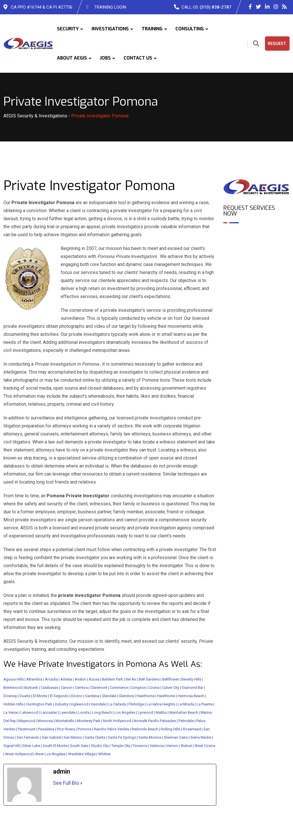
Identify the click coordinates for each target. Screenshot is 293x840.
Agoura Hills (13, 679)
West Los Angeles (50, 754)
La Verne (10, 712)
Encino (76, 696)
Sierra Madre (200, 737)
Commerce (119, 687)
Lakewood (29, 712)
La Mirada (186, 704)
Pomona (84, 729)
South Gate (79, 746)
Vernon (172, 746)
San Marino (73, 737)
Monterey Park (88, 721)
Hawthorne (145, 696)
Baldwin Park (112, 679)
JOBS (105, 58)
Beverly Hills (191, 679)
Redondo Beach (145, 729)
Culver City (170, 687)
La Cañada (117, 704)
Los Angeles (124, 712)
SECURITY (68, 29)
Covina (154, 687)
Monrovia (45, 721)
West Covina (205, 746)
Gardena (92, 696)
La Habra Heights (160, 704)
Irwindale (98, 704)
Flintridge (136, 704)
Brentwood (12, 687)
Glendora (126, 696)
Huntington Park (39, 704)
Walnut (186, 746)
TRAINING (152, 29)
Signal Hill (11, 746)
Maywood (26, 721)
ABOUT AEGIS (72, 58)
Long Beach (102, 712)
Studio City (100, 746)
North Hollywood (117, 721)
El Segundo (59, 696)
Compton (138, 687)
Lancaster (49, 712)
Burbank (31, 687)
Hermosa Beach (191, 696)
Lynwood (145, 712)
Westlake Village (82, 754)
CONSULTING (189, 29)
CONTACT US (138, 58)
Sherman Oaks (176, 737)
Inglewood (79, 704)
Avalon (80, 679)
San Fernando (28, 737)
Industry (61, 704)
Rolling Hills (170, 729)
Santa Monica (149, 737)
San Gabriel (51, 737)
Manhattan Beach (183, 712)
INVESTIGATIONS (110, 29)
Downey (10, 696)
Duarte (24, 696)
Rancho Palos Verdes (111, 729)
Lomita (84, 712)
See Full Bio (66, 783)
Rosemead (192, 729)
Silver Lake (31, 746)
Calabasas (49, 687)
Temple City (120, 746)
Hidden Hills (13, 704)
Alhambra (34, 679)
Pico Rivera (66, 729)
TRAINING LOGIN (110, 7)
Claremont (98, 687)
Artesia (66, 679)
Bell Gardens (149, 679)
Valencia (157, 746)
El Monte (40, 696)
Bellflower (170, 679)
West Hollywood (19, 754)
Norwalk (140, 721)
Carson (66, 687)
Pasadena (46, 729)
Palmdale (186, 721)
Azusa (94, 679)
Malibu (161, 712)
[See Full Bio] (81, 783)
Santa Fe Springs (122, 737)
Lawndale (68, 712)
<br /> (256, 252)
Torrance (140, 746)
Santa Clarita (95, 737)
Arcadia (51, 679)
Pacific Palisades (162, 721)
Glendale (109, 696)
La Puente (205, 704)
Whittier (104, 754)
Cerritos (81, 687)
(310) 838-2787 (215, 7)
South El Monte (55, 746)
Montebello (65, 721)
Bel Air (131, 679)
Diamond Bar (192, 687)
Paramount (26, 729)
